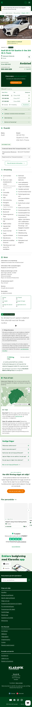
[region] (16, 396)
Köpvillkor (3, 592)
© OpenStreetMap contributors (20, 404)
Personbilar (17, 13)
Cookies (3, 642)
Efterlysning (4, 620)
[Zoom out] (29, 391)
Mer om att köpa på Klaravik (10, 464)
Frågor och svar (5, 600)
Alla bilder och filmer (17, 35)
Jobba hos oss (5, 658)
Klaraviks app (4, 615)
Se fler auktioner (13, 43)
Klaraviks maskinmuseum (7, 645)
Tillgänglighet (4, 636)
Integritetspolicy (5, 639)
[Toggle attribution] (29, 404)
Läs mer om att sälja (16, 491)
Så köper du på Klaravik (7, 595)
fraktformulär (18, 416)
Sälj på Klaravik (15, 82)
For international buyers (7, 606)
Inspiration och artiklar (7, 617)
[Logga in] (25, 2)
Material (22, 704)
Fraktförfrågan (5, 612)
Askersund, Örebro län (8, 56)
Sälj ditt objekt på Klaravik (8, 598)
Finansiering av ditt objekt (8, 609)
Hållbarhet (4, 634)
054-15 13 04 (19, 683)
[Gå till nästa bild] (28, 510)
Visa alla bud (26, 104)
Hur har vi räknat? (25, 357)
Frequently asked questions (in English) (11, 603)
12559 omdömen (21, 542)
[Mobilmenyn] (29, 2)
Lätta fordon (8, 13)
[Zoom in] (29, 389)
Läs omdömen (16, 546)
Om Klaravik (4, 631)
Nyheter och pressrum (7, 661)
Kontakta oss (4, 655)
